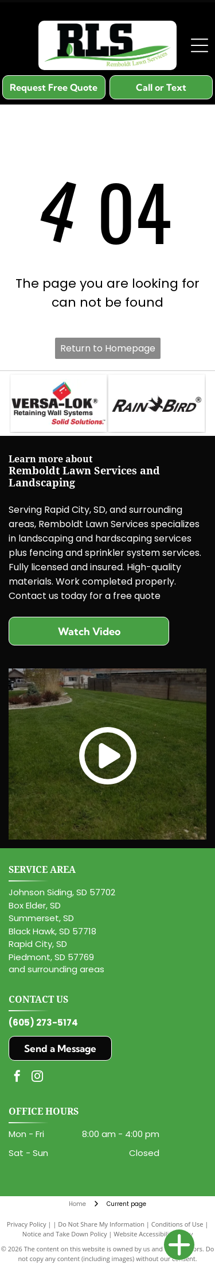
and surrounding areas (56, 969)
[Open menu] (199, 45)
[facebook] (17, 1078)
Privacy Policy (26, 1224)
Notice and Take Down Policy (64, 1234)
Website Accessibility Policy (153, 1234)
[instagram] (37, 1078)
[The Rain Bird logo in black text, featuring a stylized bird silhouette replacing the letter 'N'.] (156, 403)
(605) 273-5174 (43, 1022)
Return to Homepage (107, 348)
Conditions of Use (177, 1224)
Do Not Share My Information (101, 1224)
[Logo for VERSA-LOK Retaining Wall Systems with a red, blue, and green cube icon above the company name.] (58, 403)
